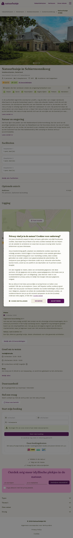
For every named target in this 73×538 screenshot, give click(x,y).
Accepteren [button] (56, 301)
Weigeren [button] (38, 301)
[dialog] (36, 269)
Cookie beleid (38, 296)
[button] (18, 301)
